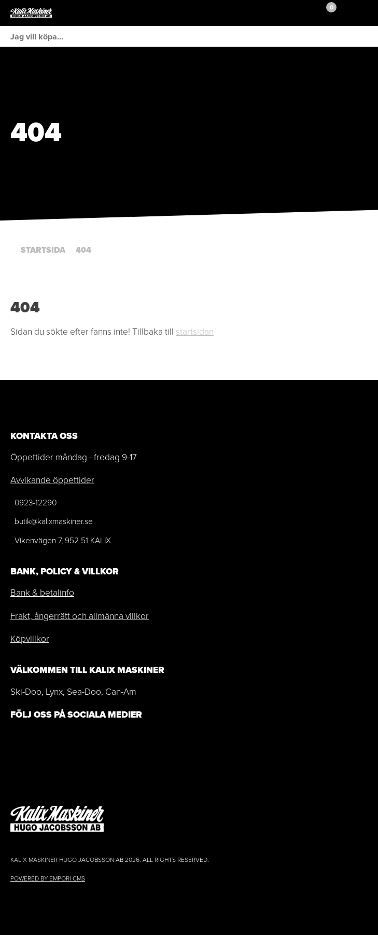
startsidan (195, 331)
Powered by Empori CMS (47, 878)
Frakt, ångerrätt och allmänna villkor (79, 616)
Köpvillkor (29, 638)
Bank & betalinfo (42, 592)
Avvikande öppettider (52, 480)
